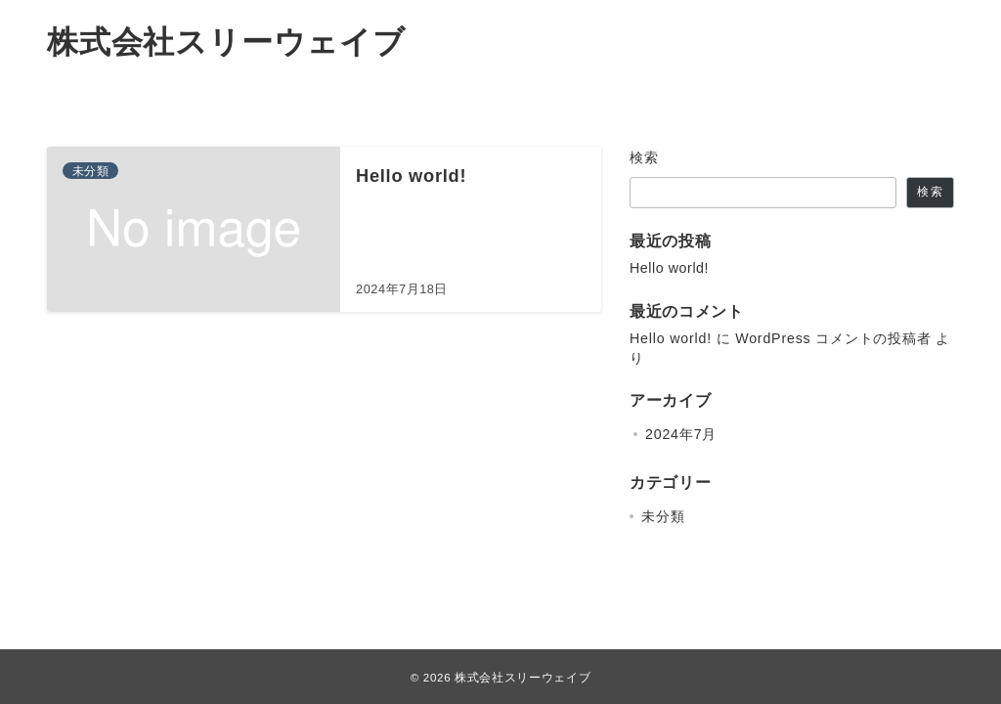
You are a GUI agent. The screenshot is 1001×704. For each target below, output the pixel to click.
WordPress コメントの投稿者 (833, 338)
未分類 (662, 516)
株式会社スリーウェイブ (226, 42)
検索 (645, 157)
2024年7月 (681, 434)
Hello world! (669, 268)
